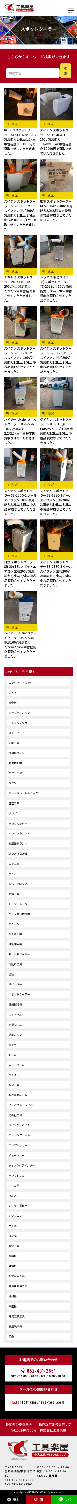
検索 (65, 71)
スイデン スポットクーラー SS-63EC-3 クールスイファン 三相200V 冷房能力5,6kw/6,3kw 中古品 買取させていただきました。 (56, 502)
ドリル (13, 1055)
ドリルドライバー (19, 954)
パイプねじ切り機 (19, 914)
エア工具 (14, 864)
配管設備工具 (17, 1276)
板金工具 (14, 1085)
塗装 (11, 974)
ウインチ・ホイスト (21, 1125)
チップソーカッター (21, 713)
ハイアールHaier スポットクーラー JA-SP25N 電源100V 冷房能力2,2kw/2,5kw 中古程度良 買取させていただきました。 (20, 644)
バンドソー (15, 924)
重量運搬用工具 (18, 1286)
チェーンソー (16, 1155)
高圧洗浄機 (15, 1326)
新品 (11, 1336)
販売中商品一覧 (18, 1095)
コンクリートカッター (22, 683)
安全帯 (13, 703)
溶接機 (13, 1256)
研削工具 (14, 743)
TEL (39, 1499)
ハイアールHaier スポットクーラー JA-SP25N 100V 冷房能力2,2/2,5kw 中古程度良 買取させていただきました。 (20, 431)
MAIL (12, 1499)
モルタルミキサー (19, 723)
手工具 (13, 1226)
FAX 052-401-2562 (19, 1484)
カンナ (13, 1045)
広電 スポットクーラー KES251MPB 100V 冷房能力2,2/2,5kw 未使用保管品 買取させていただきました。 (56, 210)
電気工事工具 (17, 1316)
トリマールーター (19, 904)
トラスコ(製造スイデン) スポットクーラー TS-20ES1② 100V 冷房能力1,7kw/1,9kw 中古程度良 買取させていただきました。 (56, 288)
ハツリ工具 (15, 773)
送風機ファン (17, 753)
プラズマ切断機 (18, 853)
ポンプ (13, 813)
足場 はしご (16, 1025)
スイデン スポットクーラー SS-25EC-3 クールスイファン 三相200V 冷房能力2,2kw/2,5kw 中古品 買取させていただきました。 (56, 360)
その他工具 (15, 1115)
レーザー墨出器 (18, 1206)
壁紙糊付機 (15, 1004)
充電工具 (14, 894)
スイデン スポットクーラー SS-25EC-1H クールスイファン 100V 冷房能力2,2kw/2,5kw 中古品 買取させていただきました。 (20, 360)
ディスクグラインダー (22, 1165)
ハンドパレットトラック (23, 793)
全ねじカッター (18, 823)
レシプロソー (17, 1216)
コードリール (17, 1065)
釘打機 (13, 1296)
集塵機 (13, 1306)
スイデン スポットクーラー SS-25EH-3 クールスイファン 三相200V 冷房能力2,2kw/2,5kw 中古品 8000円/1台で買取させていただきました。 (20, 215)
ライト (13, 692)
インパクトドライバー (22, 1105)
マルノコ (14, 1195)
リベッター (15, 984)
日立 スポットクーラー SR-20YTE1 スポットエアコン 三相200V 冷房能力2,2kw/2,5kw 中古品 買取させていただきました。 (20, 573)
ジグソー (14, 783)
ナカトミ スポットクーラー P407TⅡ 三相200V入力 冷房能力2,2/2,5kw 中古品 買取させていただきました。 (20, 288)
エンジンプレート (19, 1135)
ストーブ (14, 733)
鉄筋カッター (17, 1035)
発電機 (13, 1266)
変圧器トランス (18, 843)
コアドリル (15, 1014)
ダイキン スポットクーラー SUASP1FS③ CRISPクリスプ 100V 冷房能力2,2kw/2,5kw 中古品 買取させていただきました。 (56, 431)
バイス (13, 874)
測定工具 (14, 1246)
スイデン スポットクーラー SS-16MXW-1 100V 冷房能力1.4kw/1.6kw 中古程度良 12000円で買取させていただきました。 (55, 141)
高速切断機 (15, 763)
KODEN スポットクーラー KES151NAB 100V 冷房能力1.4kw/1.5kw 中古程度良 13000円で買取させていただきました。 (20, 141)
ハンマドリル (17, 1175)
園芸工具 (14, 803)
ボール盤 (14, 1186)
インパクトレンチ (19, 833)
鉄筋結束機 (15, 944)
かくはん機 (15, 934)
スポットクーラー (19, 994)
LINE (64, 1499)
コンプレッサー (18, 1145)
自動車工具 (15, 964)
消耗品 (13, 1236)
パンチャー (15, 1075)
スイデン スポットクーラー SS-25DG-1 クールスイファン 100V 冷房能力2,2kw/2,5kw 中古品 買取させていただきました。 (20, 502)
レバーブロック (18, 884)
